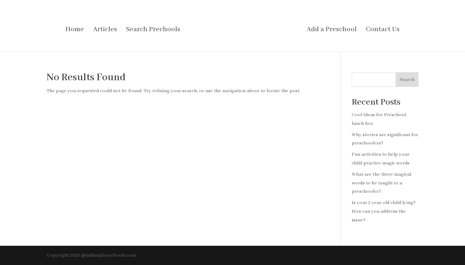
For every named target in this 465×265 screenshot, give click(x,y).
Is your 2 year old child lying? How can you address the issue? (384, 211)
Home (74, 30)
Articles (105, 30)
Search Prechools (153, 30)
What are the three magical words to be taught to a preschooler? (381, 183)
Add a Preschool (332, 30)
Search (407, 80)
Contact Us (383, 30)
